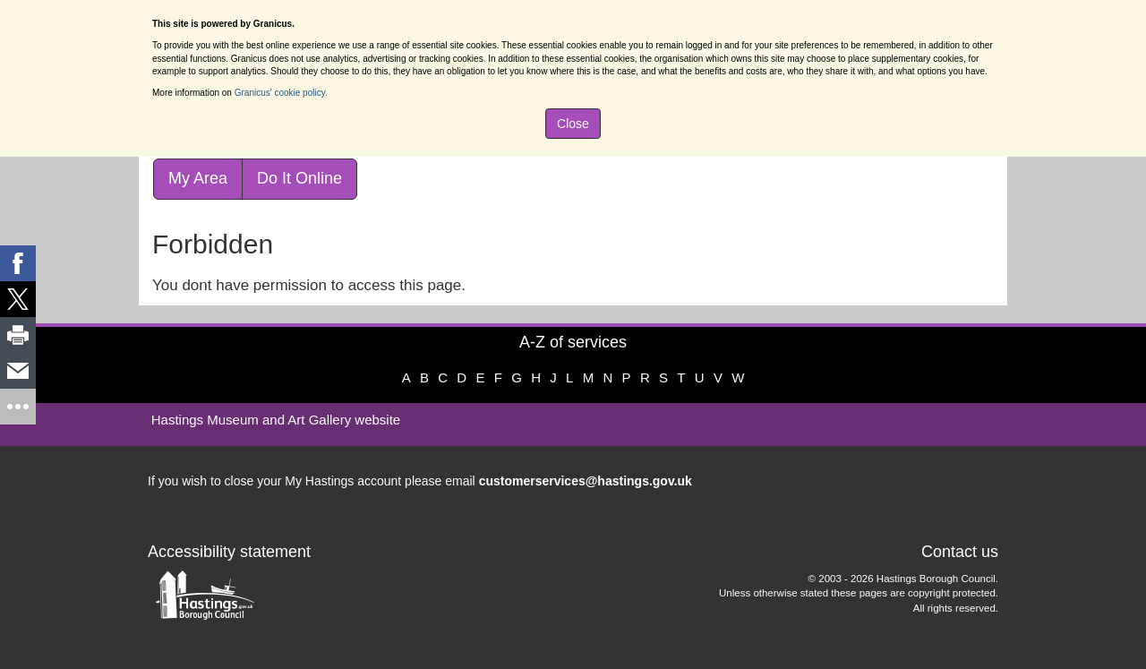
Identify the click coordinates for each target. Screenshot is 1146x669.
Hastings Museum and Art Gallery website (275, 419)
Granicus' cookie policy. (281, 93)
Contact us (959, 552)
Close (573, 123)
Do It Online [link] (299, 178)
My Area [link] (197, 178)
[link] (18, 263)
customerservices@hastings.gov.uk (585, 481)
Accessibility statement (229, 552)
